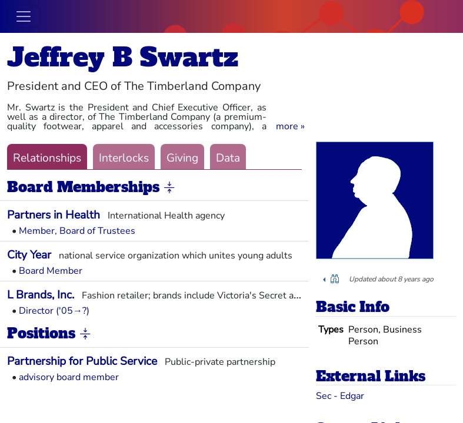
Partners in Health (53, 215)
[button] (290, 126)
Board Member (50, 270)
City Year (29, 255)
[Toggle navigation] (23, 16)
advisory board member (69, 377)
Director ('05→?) (54, 310)
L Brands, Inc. (40, 295)
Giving (182, 158)
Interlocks (124, 158)
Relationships (47, 158)
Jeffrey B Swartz (122, 57)
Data (228, 158)
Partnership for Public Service (82, 361)
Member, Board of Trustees (77, 230)
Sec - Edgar (340, 396)
